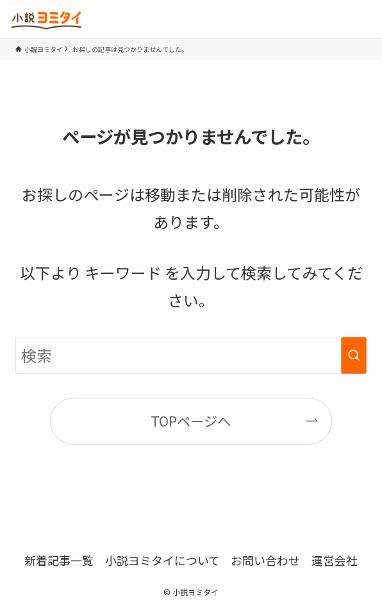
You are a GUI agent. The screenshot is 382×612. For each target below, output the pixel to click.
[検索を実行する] (354, 355)
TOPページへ (191, 420)
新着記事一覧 (59, 560)
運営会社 (334, 560)
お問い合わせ (265, 560)
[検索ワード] (191, 355)
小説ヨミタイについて (162, 560)
